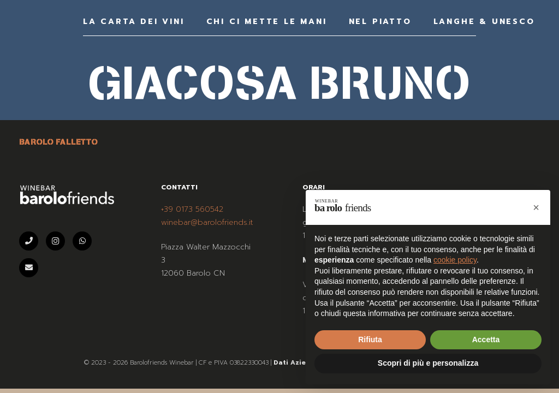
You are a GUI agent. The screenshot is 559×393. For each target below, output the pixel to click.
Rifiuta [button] (370, 339)
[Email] (28, 267)
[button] (536, 207)
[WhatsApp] (82, 241)
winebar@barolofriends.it (207, 222)
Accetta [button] (486, 339)
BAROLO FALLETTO (58, 142)
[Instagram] (55, 241)
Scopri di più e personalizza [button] (428, 363)
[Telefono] (28, 241)
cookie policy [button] (455, 259)
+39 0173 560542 (192, 209)
